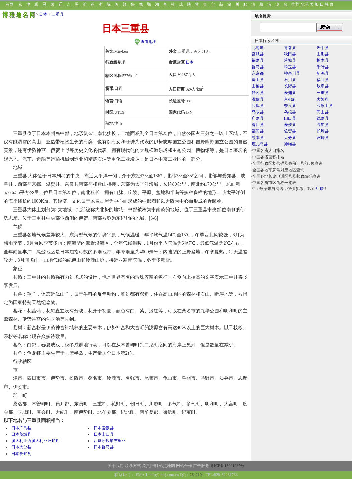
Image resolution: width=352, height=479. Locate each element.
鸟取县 (258, 112)
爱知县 (290, 92)
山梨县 (258, 86)
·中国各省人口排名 (267, 150)
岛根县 (290, 112)
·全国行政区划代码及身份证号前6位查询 (287, 163)
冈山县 (323, 112)
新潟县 (323, 73)
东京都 (258, 73)
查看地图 (145, 41)
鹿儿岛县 (260, 144)
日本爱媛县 (104, 428)
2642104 (197, 474)
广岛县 (258, 118)
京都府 (290, 99)
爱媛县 (290, 124)
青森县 (290, 47)
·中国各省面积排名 (267, 157)
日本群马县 (104, 447)
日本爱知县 (21, 453)
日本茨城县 (21, 434)
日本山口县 (104, 434)
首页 (9, 4)
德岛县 (323, 118)
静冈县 (258, 92)
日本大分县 (21, 447)
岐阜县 (323, 86)
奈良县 (290, 105)
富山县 (258, 79)
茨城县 (290, 60)
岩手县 (323, 47)
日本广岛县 (21, 428)
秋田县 (290, 54)
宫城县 (258, 54)
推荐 (295, 4)
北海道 (258, 47)
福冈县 (258, 131)
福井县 (323, 79)
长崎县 (323, 131)
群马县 (258, 67)
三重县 (58, 14)
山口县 (290, 118)
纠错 (320, 188)
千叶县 (323, 67)
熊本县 (258, 137)
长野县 (290, 86)
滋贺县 (258, 99)
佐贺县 (290, 131)
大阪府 (323, 99)
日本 (43, 14)
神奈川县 (292, 73)
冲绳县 (290, 144)
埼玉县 (290, 67)
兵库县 (258, 105)
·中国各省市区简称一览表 (273, 182)
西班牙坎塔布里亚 (110, 440)
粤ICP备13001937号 (227, 465)
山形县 (323, 54)
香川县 (258, 124)
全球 (304, 4)
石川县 (290, 79)
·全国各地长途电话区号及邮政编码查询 (286, 176)
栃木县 (323, 60)
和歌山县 (325, 105)
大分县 (290, 137)
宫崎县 (323, 137)
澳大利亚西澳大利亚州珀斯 (35, 440)
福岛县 (258, 60)
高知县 (323, 124)
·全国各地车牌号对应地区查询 (277, 170)
